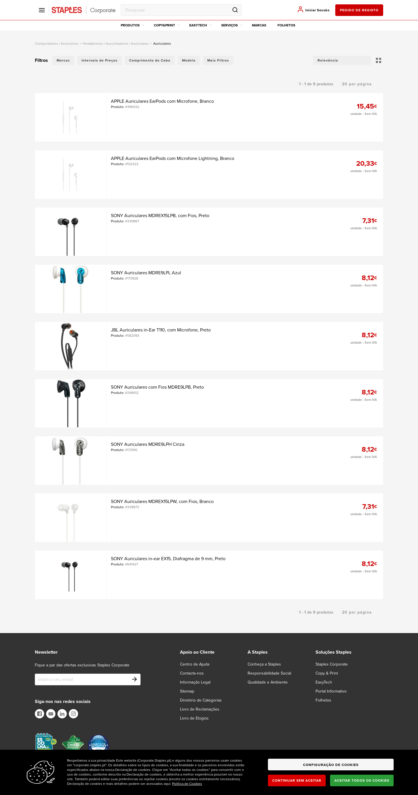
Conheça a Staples (264, 664)
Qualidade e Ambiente (268, 682)
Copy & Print (327, 673)
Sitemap (187, 691)
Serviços (232, 25)
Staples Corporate (332, 664)
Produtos (133, 25)
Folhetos (286, 25)
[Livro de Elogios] (198, 718)
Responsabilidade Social (269, 673)
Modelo (189, 60)
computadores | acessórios (56, 44)
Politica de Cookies (187, 784)
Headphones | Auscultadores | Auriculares (116, 44)
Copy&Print (167, 25)
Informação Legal (195, 682)
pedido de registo (359, 10)
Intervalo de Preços (100, 60)
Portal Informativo (331, 691)
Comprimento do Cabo (149, 60)
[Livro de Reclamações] (203, 709)
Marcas (259, 25)
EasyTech (200, 25)
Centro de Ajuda (194, 664)
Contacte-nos (192, 673)
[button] (342, 60)
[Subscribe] (134, 679)
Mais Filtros (218, 60)
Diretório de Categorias (201, 700)
